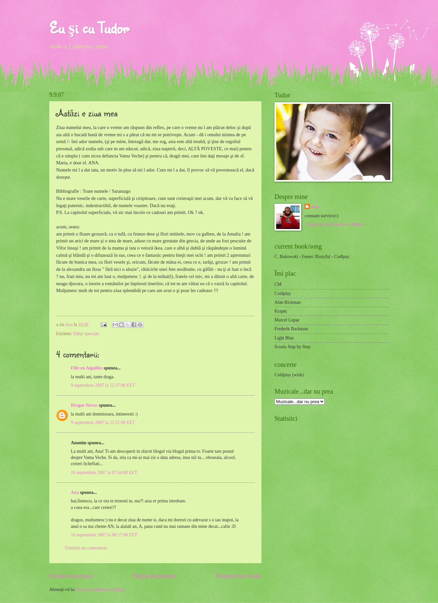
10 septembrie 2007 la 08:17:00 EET (104, 534)
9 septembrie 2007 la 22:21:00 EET (103, 422)
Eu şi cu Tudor (89, 27)
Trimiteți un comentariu (85, 548)
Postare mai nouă (71, 575)
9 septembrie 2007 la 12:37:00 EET (103, 385)
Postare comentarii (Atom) (100, 589)
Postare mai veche (239, 575)
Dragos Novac (84, 405)
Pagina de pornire (154, 575)
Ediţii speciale (86, 333)
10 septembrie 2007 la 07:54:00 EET (104, 472)
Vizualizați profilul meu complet (334, 224)
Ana (69, 324)
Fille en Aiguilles (86, 368)
